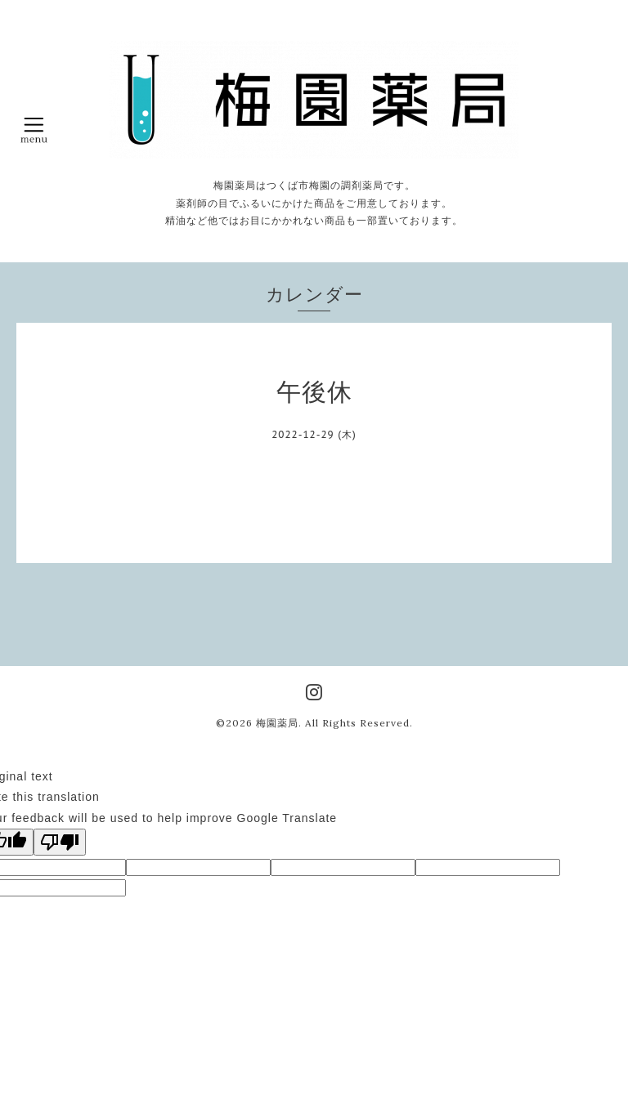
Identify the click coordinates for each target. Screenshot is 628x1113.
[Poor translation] (60, 842)
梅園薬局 (277, 723)
